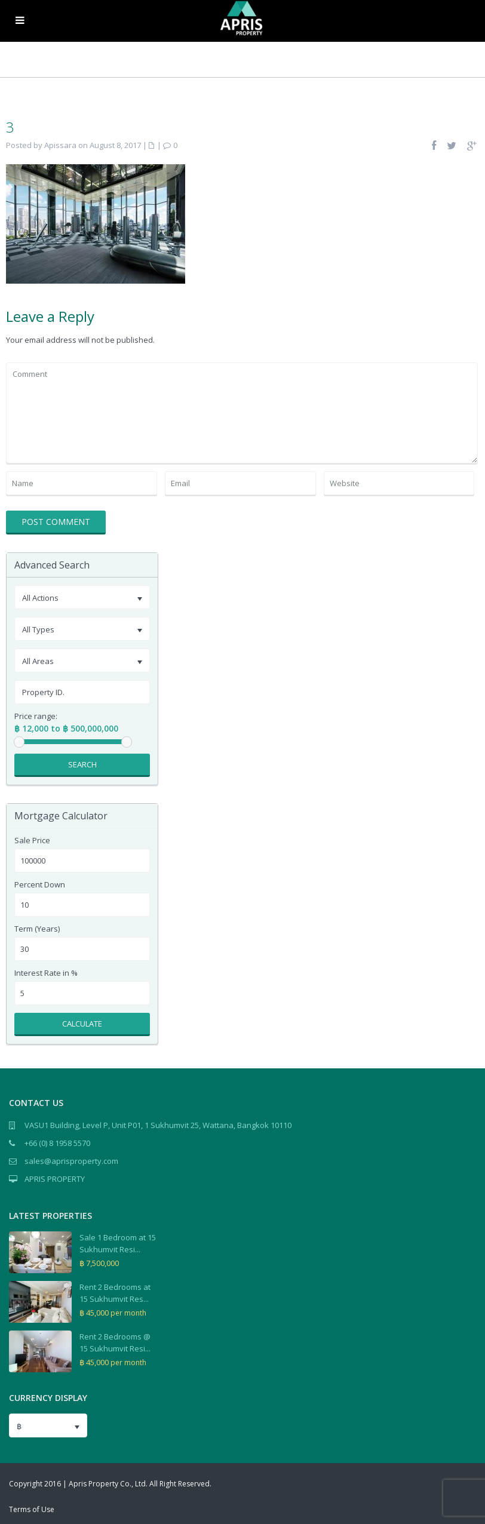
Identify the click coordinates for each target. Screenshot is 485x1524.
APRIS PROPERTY (54, 1178)
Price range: (35, 716)
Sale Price (32, 840)
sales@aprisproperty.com (71, 1161)
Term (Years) (37, 929)
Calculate (82, 1023)
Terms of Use (31, 1509)
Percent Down (39, 885)
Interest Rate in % (46, 973)
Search (82, 764)
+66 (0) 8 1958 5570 (57, 1143)
